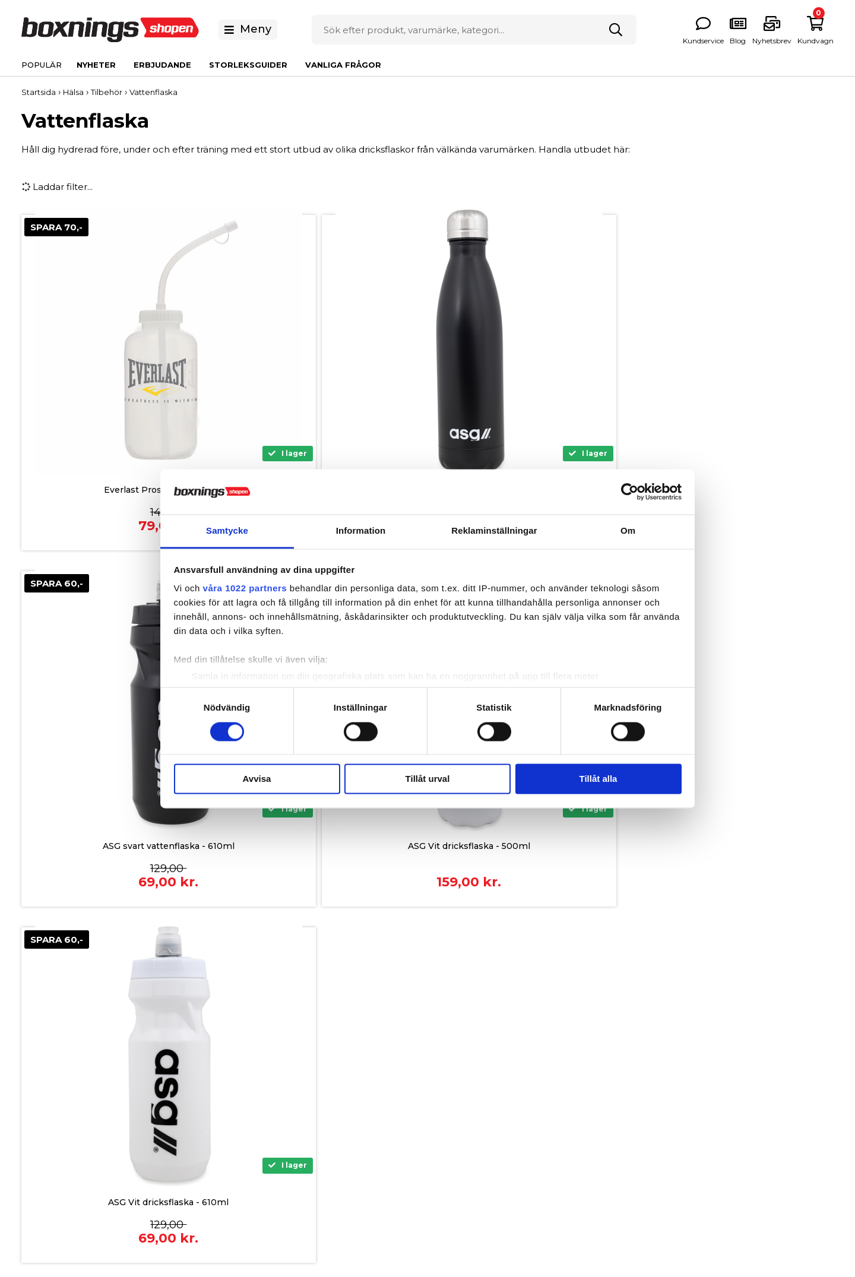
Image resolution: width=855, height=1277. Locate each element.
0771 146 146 (102, 1082)
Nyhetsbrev (454, 1085)
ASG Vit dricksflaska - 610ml (121, 847)
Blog (438, 1122)
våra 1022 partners (245, 589)
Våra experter (458, 1104)
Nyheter (96, 64)
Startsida (38, 92)
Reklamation (278, 1104)
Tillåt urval (428, 779)
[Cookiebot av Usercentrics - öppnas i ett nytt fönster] (630, 491)
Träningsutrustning (647, 1122)
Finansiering (276, 1048)
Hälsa (618, 1104)
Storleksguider (248, 64)
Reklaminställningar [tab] (494, 531)
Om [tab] (627, 531)
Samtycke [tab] (227, 531)
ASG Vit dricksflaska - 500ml (734, 490)
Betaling (268, 1030)
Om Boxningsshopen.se (481, 1030)
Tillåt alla (599, 779)
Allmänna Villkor (285, 1067)
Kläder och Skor (641, 1085)
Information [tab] (361, 531)
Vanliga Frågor (343, 64)
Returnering (276, 1122)
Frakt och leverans (290, 1085)
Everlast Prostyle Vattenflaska (120, 490)
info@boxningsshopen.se (132, 1098)
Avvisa (257, 779)
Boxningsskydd (639, 1067)
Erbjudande (162, 64)
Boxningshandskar (647, 1030)
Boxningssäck (636, 1048)
